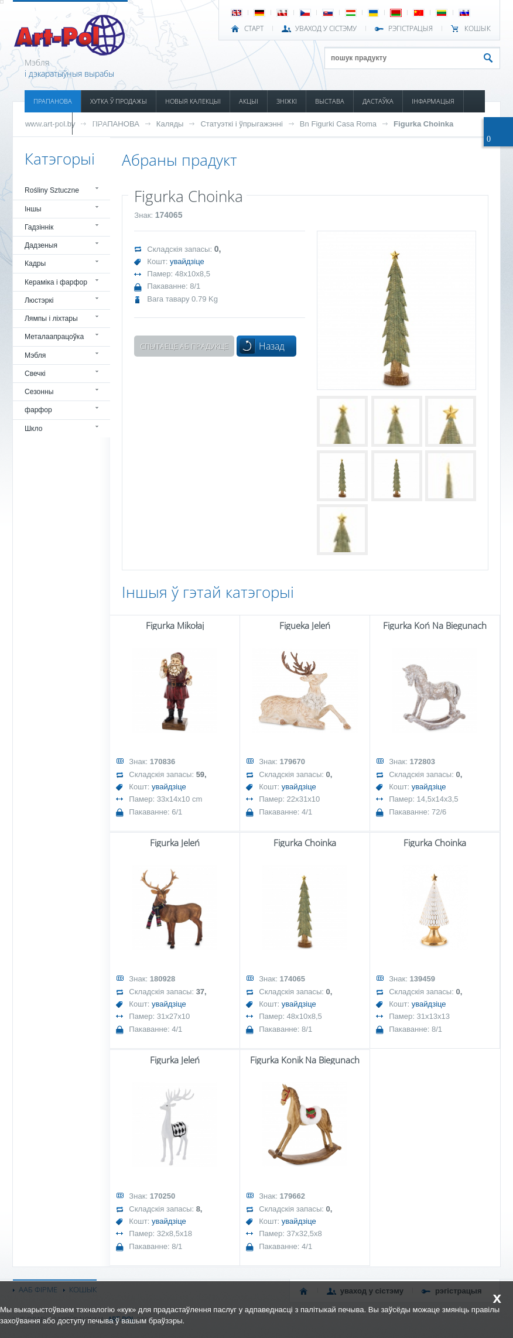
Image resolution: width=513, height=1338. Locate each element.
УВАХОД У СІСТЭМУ (326, 29)
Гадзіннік (39, 227)
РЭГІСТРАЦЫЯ (410, 29)
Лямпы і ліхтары (51, 318)
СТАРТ (254, 29)
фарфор (38, 410)
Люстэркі (39, 300)
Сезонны (39, 392)
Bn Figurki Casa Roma (338, 123)
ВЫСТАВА (329, 101)
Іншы (33, 209)
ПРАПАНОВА (52, 101)
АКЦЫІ (248, 101)
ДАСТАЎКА (378, 101)
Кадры (35, 263)
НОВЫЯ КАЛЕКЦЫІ (193, 101)
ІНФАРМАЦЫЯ (433, 101)
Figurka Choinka (423, 123)
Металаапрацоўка (54, 337)
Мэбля (35, 355)
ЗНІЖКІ (286, 101)
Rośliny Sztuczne (52, 190)
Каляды (170, 123)
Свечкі (35, 373)
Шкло (34, 429)
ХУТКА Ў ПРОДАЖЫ (118, 101)
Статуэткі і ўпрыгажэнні (241, 123)
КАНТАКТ (94, 123)
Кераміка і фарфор (56, 282)
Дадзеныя (41, 245)
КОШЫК (477, 29)
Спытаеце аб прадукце (184, 346)
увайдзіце (187, 261)
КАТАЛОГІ (48, 123)
